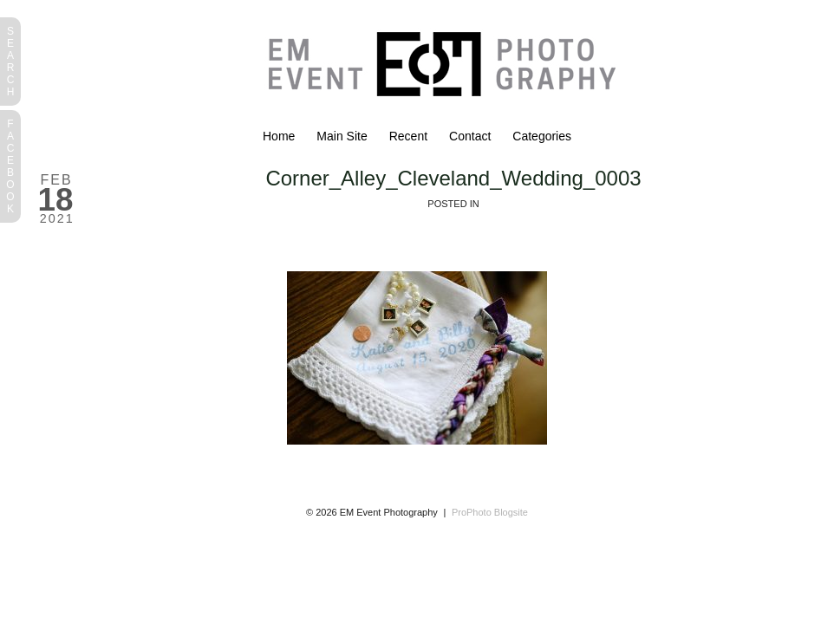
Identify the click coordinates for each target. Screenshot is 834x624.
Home (279, 136)
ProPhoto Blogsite (490, 512)
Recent (408, 136)
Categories (541, 136)
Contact (470, 136)
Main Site (341, 136)
